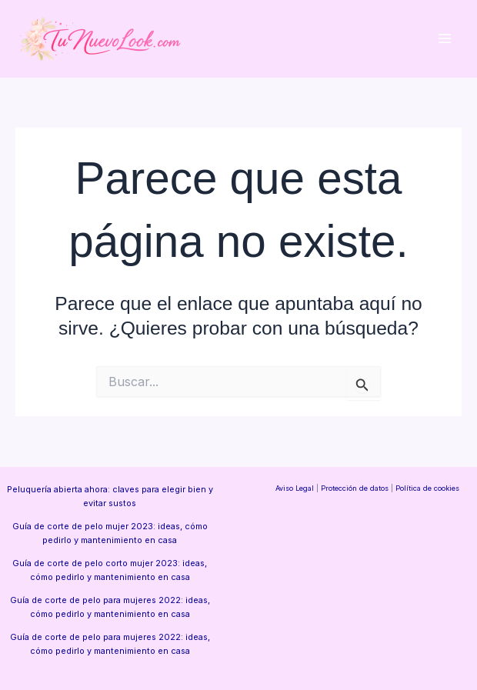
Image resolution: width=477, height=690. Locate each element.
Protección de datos (355, 488)
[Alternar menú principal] (444, 39)
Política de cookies (427, 488)
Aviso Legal (294, 488)
